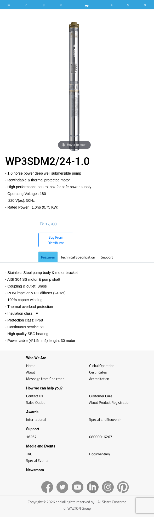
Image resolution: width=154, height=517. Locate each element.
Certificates (98, 372)
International (36, 419)
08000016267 (100, 436)
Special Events (37, 460)
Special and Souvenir (105, 419)
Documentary (99, 454)
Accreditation (99, 378)
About (30, 372)
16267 (31, 436)
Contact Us (34, 396)
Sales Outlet (35, 402)
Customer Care (100, 396)
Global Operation (102, 365)
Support (107, 257)
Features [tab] (48, 257)
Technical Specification (78, 257)
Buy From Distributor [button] (56, 239)
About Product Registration (109, 402)
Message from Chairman (45, 378)
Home (30, 365)
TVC (29, 454)
